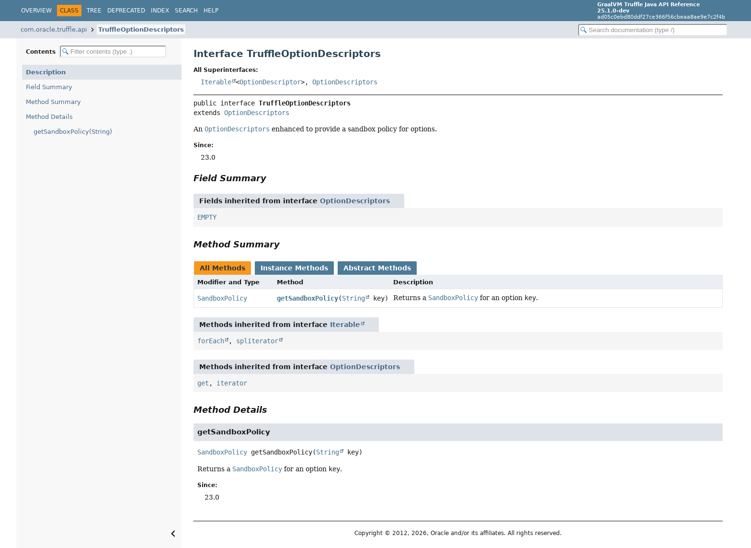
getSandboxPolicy (307, 298)
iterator (231, 383)
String (353, 298)
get (203, 383)
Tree (94, 10)
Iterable (216, 82)
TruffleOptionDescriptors (141, 29)
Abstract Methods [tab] (377, 268)
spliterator (257, 341)
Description (46, 72)
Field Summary (49, 87)
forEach (210, 341)
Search (186, 10)
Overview (36, 10)
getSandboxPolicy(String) (73, 131)
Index (160, 10)
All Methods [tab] (222, 268)
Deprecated (126, 10)
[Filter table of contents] (113, 52)
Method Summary (53, 101)
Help (211, 10)
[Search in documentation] (653, 30)
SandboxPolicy (222, 298)
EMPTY (206, 217)
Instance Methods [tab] (294, 268)
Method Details (49, 116)
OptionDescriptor (270, 82)
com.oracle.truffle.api (54, 29)
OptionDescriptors (344, 82)
